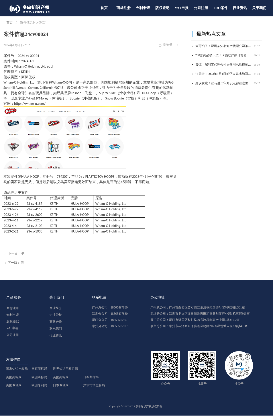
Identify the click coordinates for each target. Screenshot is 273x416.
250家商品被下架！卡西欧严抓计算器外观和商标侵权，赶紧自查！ (223, 56)
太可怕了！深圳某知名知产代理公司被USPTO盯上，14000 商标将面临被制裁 (223, 46)
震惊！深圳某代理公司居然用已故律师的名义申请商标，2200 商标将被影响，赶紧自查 (223, 65)
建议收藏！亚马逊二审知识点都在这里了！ (223, 84)
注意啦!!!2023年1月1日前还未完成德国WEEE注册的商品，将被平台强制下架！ (223, 74)
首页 (9, 22)
